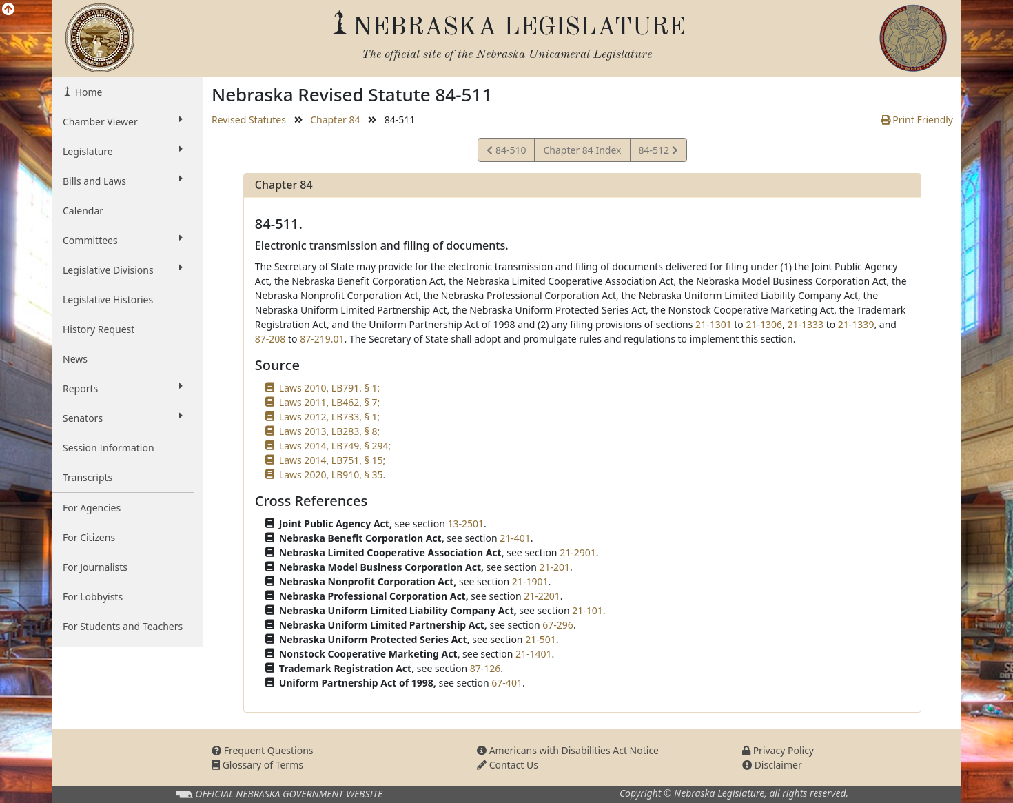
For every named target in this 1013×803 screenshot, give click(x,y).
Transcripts (87, 477)
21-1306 (764, 324)
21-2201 (542, 595)
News (75, 358)
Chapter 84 (335, 119)
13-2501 (465, 523)
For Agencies (92, 507)
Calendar (83, 210)
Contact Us (507, 764)
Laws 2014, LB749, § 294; (335, 445)
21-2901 (578, 552)
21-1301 (713, 324)
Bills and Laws (123, 180)
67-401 (506, 682)
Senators (123, 418)
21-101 (587, 610)
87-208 (270, 338)
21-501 (540, 639)
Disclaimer (772, 764)
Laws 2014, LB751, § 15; (332, 460)
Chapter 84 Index (582, 149)
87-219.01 (322, 338)
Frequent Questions (263, 750)
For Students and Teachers (123, 626)
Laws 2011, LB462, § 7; (329, 402)
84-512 (658, 152)
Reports (123, 388)
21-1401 (533, 653)
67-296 (557, 624)
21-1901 (530, 581)
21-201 (554, 566)
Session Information (108, 447)
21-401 (515, 538)
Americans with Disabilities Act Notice (568, 750)
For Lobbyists (93, 596)
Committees (123, 240)
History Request (98, 329)
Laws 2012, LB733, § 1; (329, 416)
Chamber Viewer (123, 121)
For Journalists (95, 566)
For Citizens (89, 537)
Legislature (123, 151)
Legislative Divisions (123, 269)
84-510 (506, 152)
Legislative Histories (108, 299)
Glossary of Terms (257, 764)
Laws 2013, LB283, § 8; (329, 431)
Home (87, 92)
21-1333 (805, 324)
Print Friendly (917, 119)
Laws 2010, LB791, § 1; (329, 387)
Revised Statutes (249, 119)
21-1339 (856, 324)
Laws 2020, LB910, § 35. (332, 474)
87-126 (485, 668)
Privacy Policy (778, 750)
